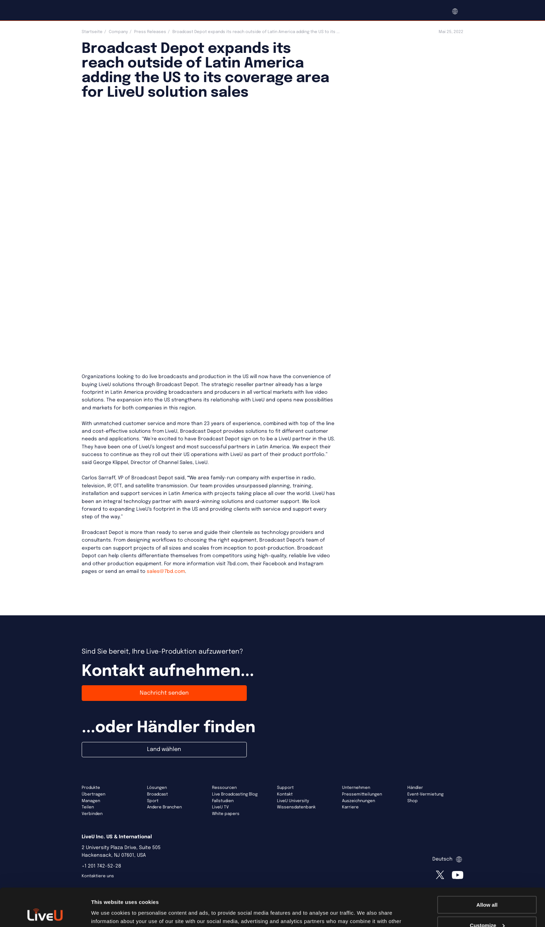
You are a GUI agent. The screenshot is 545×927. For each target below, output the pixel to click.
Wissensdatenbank (296, 807)
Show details (107, 913)
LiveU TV (220, 807)
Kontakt (285, 794)
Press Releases (150, 32)
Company (118, 32)
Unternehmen (356, 788)
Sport (152, 801)
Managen (91, 801)
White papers (225, 814)
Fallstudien (223, 801)
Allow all (487, 869)
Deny (487, 910)
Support (285, 788)
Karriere (350, 807)
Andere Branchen (164, 807)
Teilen (88, 807)
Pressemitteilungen (362, 794)
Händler (415, 788)
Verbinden (92, 814)
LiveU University (293, 801)
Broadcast (157, 794)
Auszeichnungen (358, 801)
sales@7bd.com (166, 571)
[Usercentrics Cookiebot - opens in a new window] (45, 913)
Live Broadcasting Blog (235, 794)
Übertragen (93, 794)
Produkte (91, 788)
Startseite (92, 32)
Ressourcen (224, 788)
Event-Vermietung (425, 794)
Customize (487, 890)
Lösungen (157, 788)
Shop (412, 801)
